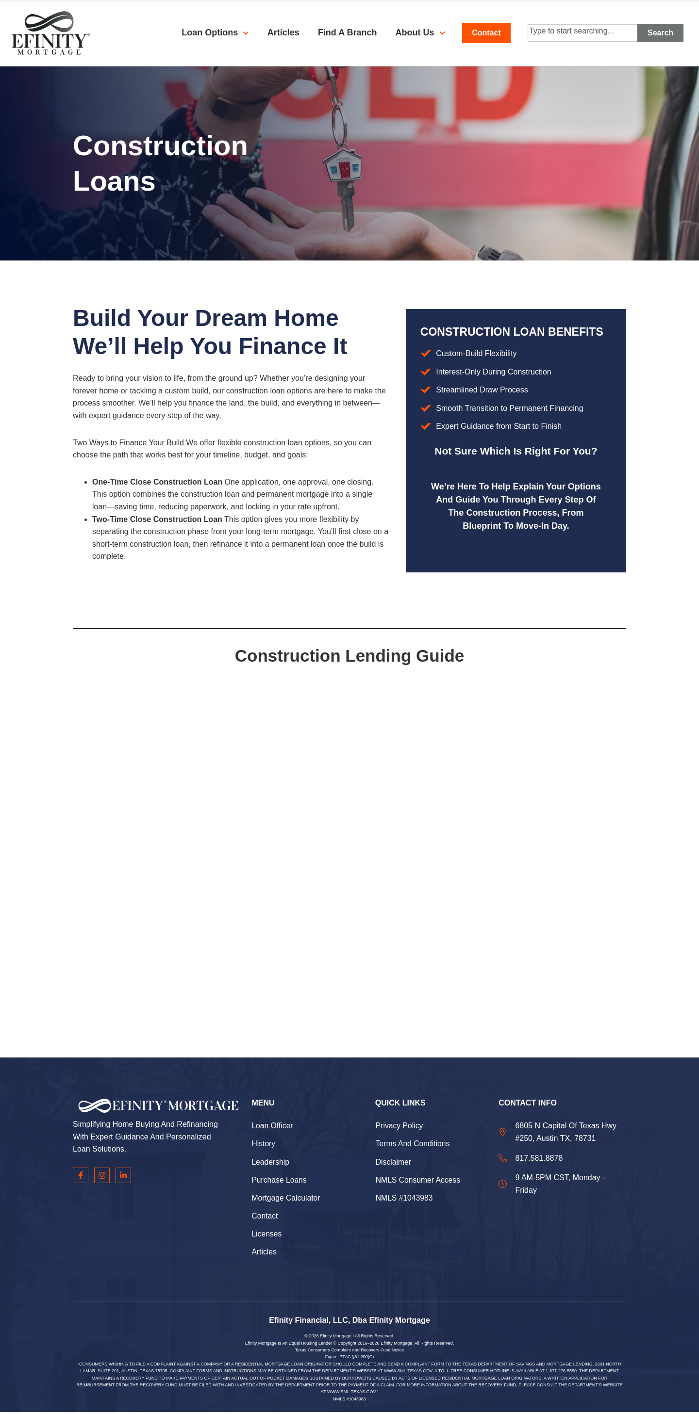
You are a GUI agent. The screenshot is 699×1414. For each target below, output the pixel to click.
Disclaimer (394, 1162)
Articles (276, 32)
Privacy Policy (400, 1125)
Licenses (266, 1235)
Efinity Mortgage (335, 1337)
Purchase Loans (279, 1180)
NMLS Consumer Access (419, 1180)
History (263, 1144)
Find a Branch (339, 32)
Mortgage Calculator (286, 1199)
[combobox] (582, 33)
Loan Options (207, 33)
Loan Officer (272, 1125)
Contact (264, 1217)
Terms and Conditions (413, 1144)
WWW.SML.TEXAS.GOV (408, 1372)
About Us (413, 33)
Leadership (270, 1162)
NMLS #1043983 (405, 1199)
